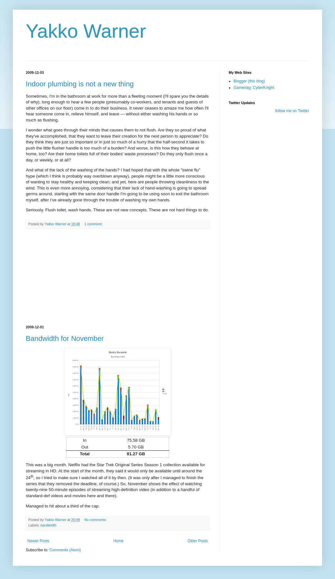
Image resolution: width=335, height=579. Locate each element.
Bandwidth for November (65, 338)
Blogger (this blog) (249, 81)
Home (118, 541)
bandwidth (48, 525)
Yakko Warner (86, 31)
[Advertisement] (117, 277)
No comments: (96, 520)
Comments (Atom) (65, 550)
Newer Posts (38, 541)
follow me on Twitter (292, 111)
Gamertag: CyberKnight (254, 87)
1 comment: (93, 224)
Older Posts (197, 541)
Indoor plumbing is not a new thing (80, 84)
